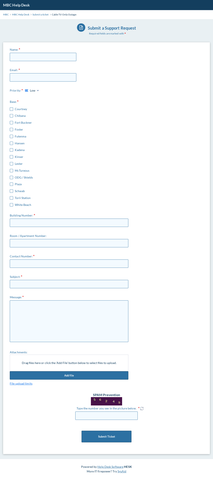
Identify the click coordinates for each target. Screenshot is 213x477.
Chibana (20, 115)
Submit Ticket (106, 436)
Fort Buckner (23, 122)
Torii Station (23, 198)
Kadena (20, 150)
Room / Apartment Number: (28, 236)
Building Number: (21, 215)
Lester (19, 163)
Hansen (20, 143)
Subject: (15, 276)
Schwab (20, 191)
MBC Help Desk (16, 5)
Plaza (18, 184)
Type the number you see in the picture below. (106, 408)
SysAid (122, 471)
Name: (14, 49)
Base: (13, 101)
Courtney (21, 109)
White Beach (23, 204)
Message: (16, 297)
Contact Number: (21, 256)
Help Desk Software (110, 466)
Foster (19, 129)
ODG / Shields (24, 177)
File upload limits (21, 383)
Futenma (20, 136)
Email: (14, 70)
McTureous (22, 170)
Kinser (19, 157)
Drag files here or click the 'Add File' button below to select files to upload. (69, 363)
